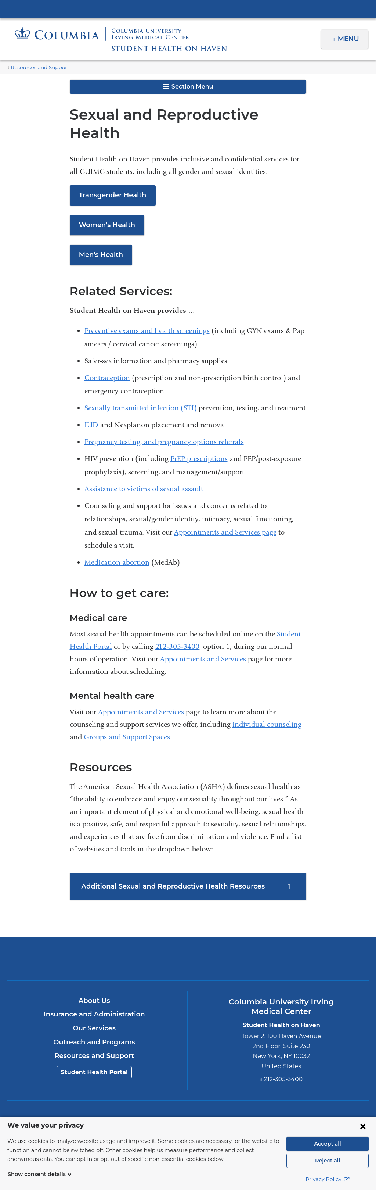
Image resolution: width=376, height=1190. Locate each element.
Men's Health (99, 236)
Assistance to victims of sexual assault (143, 470)
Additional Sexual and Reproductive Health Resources (167, 868)
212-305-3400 (177, 628)
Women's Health (104, 206)
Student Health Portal (94, 1054)
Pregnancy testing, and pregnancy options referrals (164, 423)
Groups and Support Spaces (127, 718)
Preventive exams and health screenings (147, 312)
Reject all (327, 1161)
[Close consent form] (363, 1126)
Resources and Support (37, 67)
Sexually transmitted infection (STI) (140, 389)
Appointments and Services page (225, 514)
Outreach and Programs (94, 1024)
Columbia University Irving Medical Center (188, 9)
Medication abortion (116, 544)
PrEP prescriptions (199, 440)
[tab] (188, 868)
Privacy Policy (327, 1179)
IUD (91, 406)
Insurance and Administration (94, 996)
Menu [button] (349, 39)
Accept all (327, 1144)
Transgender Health (110, 177)
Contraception (107, 359)
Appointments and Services (203, 640)
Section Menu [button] (187, 86)
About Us (94, 982)
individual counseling (266, 706)
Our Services (94, 1010)
